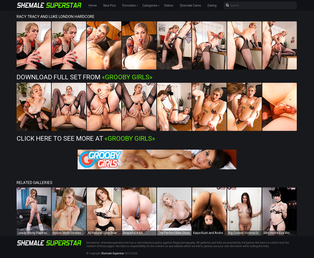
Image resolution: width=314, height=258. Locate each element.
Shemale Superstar (112, 253)
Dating (212, 5)
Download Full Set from (84, 77)
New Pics (109, 5)
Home (93, 5)
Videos (168, 5)
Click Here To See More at (86, 138)
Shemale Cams (190, 5)
